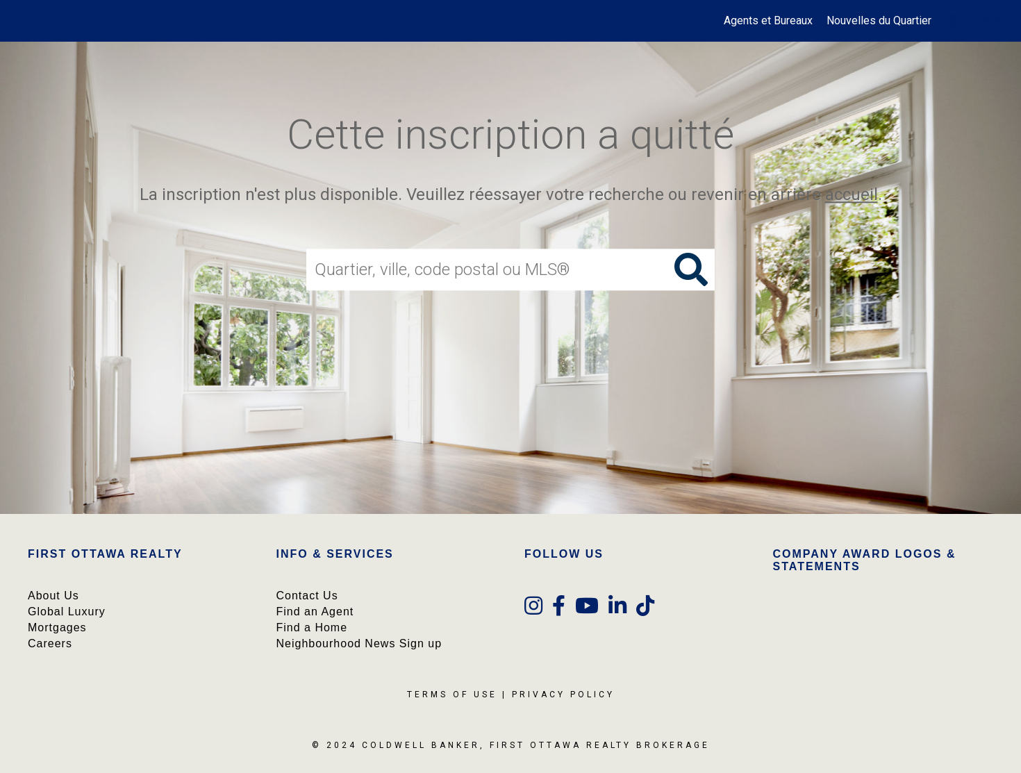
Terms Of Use (452, 694)
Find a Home (312, 627)
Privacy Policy (563, 694)
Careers (50, 643)
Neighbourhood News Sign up (359, 643)
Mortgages (57, 627)
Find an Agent (315, 611)
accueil (851, 194)
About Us (53, 595)
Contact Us (307, 595)
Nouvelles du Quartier (879, 20)
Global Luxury (67, 611)
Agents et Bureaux (768, 20)
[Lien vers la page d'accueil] (17, 21)
